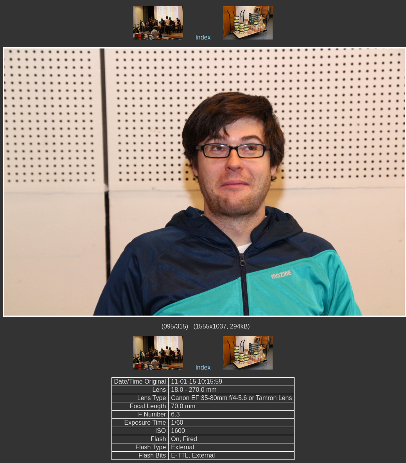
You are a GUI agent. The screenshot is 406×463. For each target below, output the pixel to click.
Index (202, 37)
